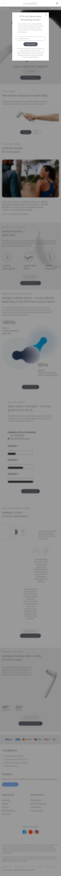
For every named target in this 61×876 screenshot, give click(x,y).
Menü (3, 3)
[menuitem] (3, 3)
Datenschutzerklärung (22, 52)
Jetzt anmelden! (30, 44)
